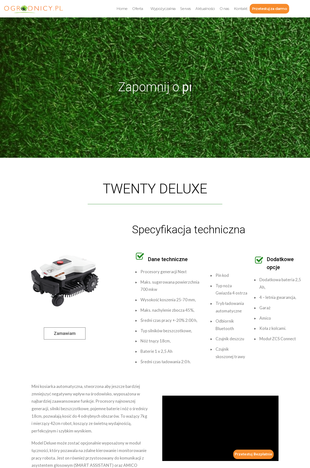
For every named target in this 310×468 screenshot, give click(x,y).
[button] (64, 333)
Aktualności (205, 8)
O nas (224, 8)
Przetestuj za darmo (269, 8)
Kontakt (240, 8)
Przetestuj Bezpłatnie (253, 454)
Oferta (137, 8)
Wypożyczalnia (163, 8)
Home (122, 8)
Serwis (185, 8)
